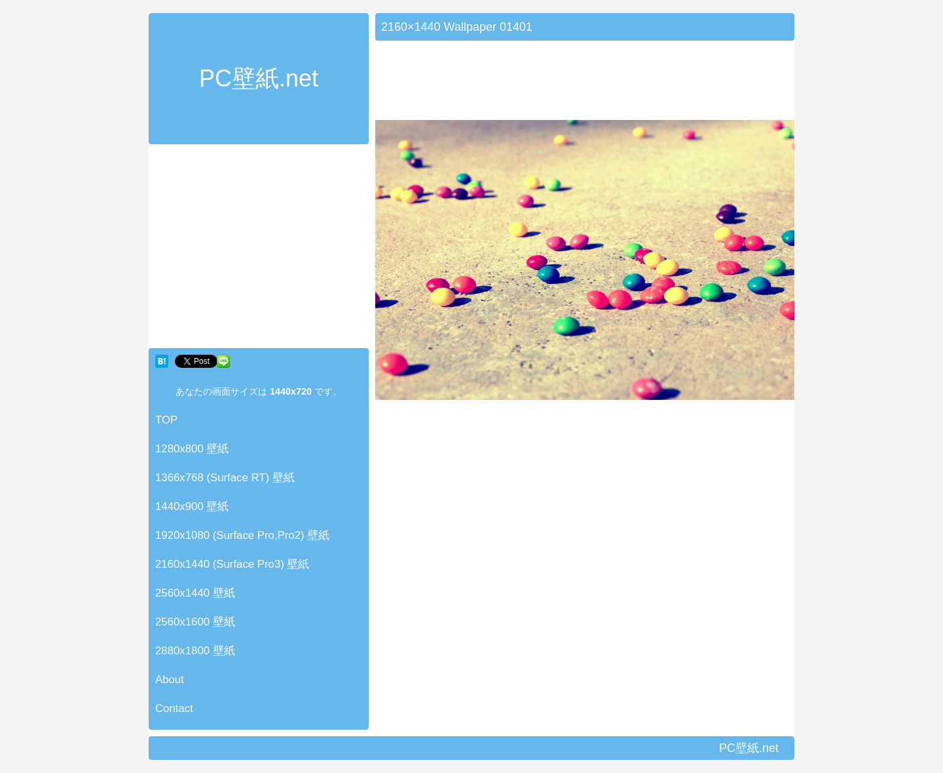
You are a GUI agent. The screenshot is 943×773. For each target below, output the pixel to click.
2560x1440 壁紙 (195, 593)
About (169, 679)
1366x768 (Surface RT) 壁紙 (225, 477)
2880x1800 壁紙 (195, 650)
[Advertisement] (259, 249)
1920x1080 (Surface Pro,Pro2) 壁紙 (242, 535)
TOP (166, 420)
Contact (174, 708)
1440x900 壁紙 (192, 506)
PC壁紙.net (258, 78)
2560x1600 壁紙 (195, 622)
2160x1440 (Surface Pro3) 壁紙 (232, 564)
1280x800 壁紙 (192, 449)
